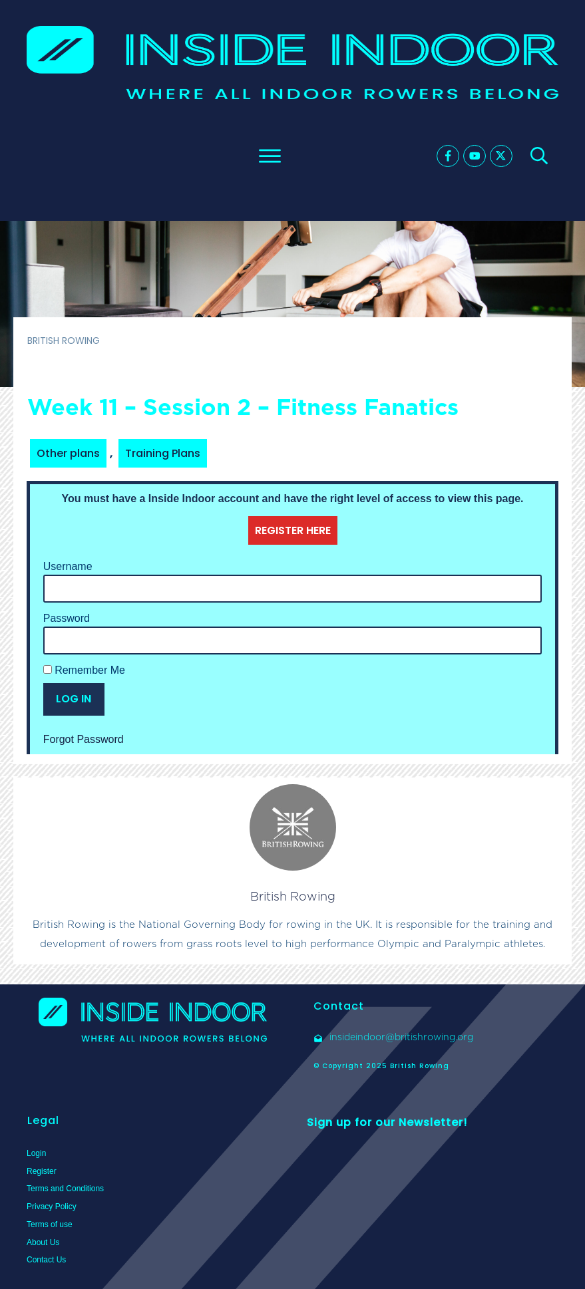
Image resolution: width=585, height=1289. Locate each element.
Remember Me (84, 670)
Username (68, 566)
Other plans (68, 453)
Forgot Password (83, 739)
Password (66, 618)
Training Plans (162, 453)
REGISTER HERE (293, 530)
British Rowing (292, 896)
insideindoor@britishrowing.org (401, 1037)
